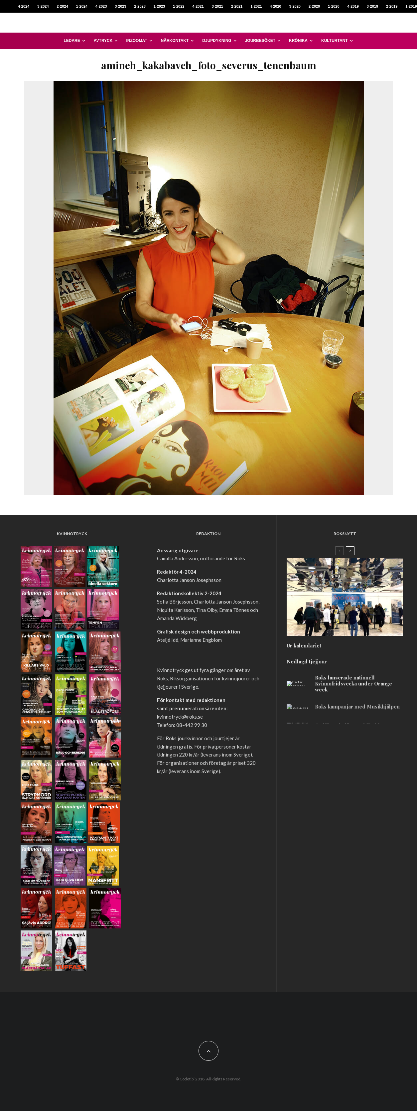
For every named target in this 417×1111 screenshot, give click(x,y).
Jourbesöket (260, 40)
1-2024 (81, 6)
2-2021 (236, 6)
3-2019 (372, 6)
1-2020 (333, 6)
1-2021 (256, 6)
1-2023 (159, 6)
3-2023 (120, 6)
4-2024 (23, 6)
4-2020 (275, 6)
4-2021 (198, 6)
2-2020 (314, 6)
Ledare (72, 40)
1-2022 (178, 6)
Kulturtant (334, 40)
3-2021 (217, 6)
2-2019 (391, 6)
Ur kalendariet (304, 649)
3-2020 (295, 6)
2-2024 (62, 6)
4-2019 (353, 6)
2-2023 (140, 6)
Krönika (298, 40)
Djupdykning (216, 40)
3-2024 (43, 6)
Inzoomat (136, 40)
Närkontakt (175, 40)
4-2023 (101, 6)
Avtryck (103, 40)
